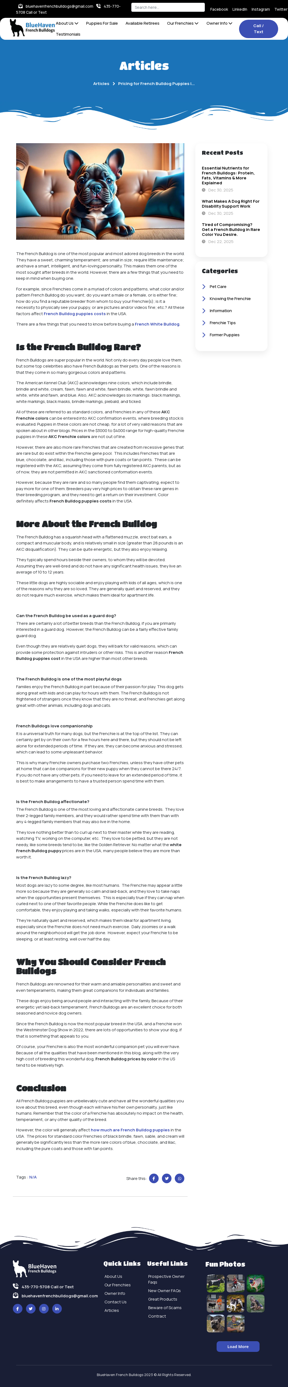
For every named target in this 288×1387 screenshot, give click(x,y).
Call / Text (258, 29)
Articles (101, 83)
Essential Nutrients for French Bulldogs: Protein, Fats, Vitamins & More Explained (228, 175)
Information (217, 311)
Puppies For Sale (102, 23)
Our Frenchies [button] (183, 23)
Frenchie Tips (219, 323)
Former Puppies (221, 335)
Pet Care (214, 287)
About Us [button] (67, 23)
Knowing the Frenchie (226, 299)
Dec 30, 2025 (217, 190)
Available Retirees (142, 23)
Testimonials (68, 34)
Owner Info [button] (219, 23)
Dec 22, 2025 (218, 241)
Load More (238, 1346)
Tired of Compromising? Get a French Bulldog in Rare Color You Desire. (231, 229)
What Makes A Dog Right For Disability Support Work (231, 203)
